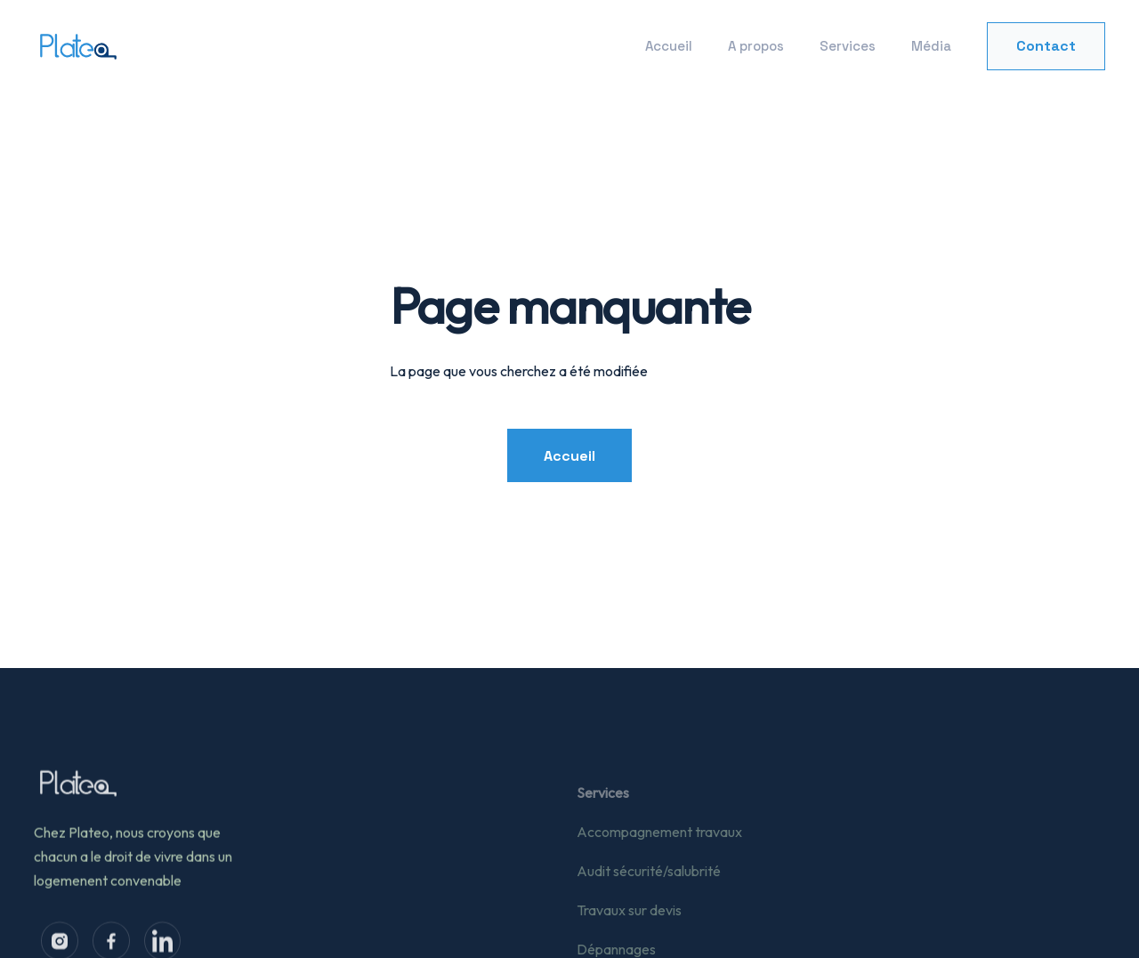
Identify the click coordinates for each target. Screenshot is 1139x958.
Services (848, 45)
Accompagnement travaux (659, 842)
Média (931, 45)
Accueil (668, 45)
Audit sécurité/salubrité (649, 881)
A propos (756, 45)
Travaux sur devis (629, 921)
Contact (1046, 45)
